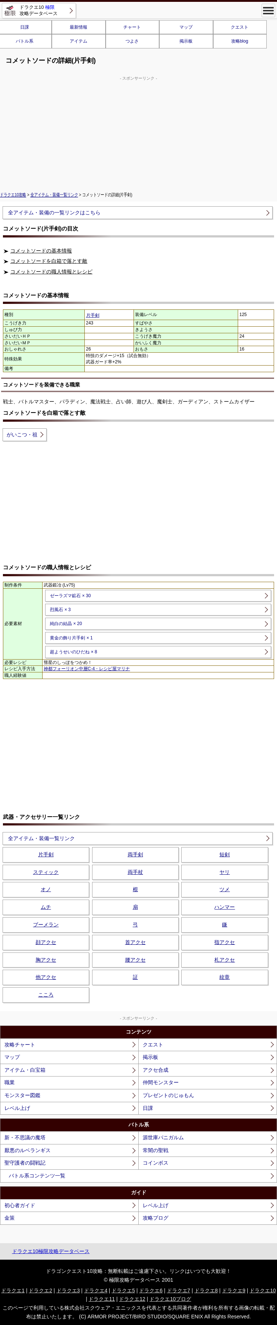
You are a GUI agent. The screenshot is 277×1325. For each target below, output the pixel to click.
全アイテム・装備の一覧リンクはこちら (54, 212)
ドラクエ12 (132, 1299)
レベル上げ (17, 1108)
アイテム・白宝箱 (24, 1070)
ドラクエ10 (262, 1290)
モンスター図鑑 (22, 1095)
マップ (186, 27)
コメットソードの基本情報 (41, 251)
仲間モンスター (161, 1082)
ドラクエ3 (68, 1290)
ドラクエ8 (206, 1290)
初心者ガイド (19, 1205)
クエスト (239, 27)
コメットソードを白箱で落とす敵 (48, 261)
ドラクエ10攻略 (13, 194)
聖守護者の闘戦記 (24, 1163)
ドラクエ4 (95, 1290)
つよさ (132, 41)
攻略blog (239, 41)
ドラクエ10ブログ (170, 1299)
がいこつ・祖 (22, 435)
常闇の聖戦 (155, 1150)
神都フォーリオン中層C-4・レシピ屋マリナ (87, 668)
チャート (132, 27)
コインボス (155, 1163)
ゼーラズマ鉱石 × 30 (70, 595)
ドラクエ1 (13, 1290)
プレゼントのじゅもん (168, 1095)
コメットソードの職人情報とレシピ (51, 272)
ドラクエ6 (151, 1290)
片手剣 (92, 315)
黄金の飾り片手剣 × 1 (71, 637)
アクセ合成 (155, 1070)
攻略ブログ (155, 1218)
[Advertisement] (139, 132)
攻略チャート (19, 1045)
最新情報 (78, 27)
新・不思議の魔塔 (24, 1137)
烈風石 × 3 (60, 609)
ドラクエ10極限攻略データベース (51, 1251)
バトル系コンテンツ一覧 (37, 1176)
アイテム (78, 41)
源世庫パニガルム (163, 1137)
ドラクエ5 (123, 1290)
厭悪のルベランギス (27, 1150)
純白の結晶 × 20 (66, 623)
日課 (148, 1108)
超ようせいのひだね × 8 (73, 651)
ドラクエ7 (178, 1290)
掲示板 (186, 41)
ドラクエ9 (233, 1290)
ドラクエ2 (40, 1290)
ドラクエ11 (101, 1299)
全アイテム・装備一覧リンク (54, 194)
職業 (9, 1082)
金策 (9, 1218)
